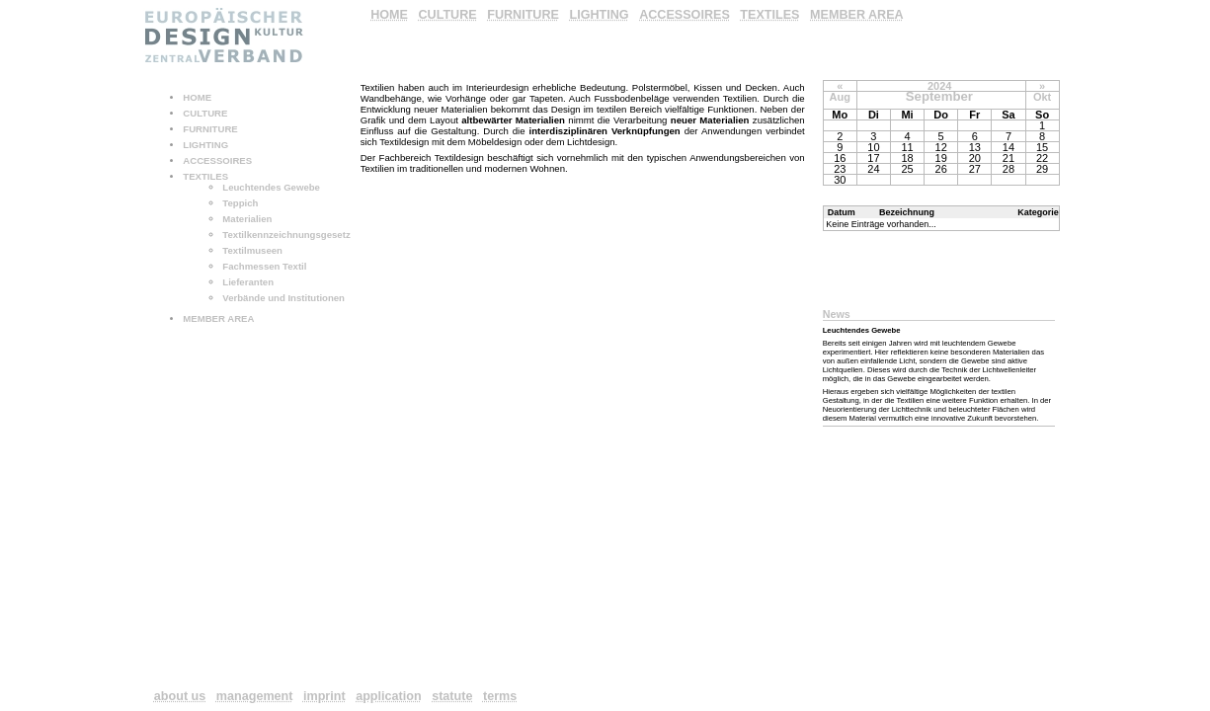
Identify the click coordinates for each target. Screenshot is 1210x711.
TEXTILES (205, 176)
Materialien (247, 218)
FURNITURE (210, 128)
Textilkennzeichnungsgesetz (286, 234)
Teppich (240, 203)
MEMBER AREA (218, 318)
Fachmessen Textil (264, 266)
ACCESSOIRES (217, 160)
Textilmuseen (252, 250)
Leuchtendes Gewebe (271, 187)
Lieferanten (248, 281)
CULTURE (205, 113)
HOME (197, 97)
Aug (840, 97)
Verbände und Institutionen (283, 297)
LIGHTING (205, 144)
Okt (1042, 97)
